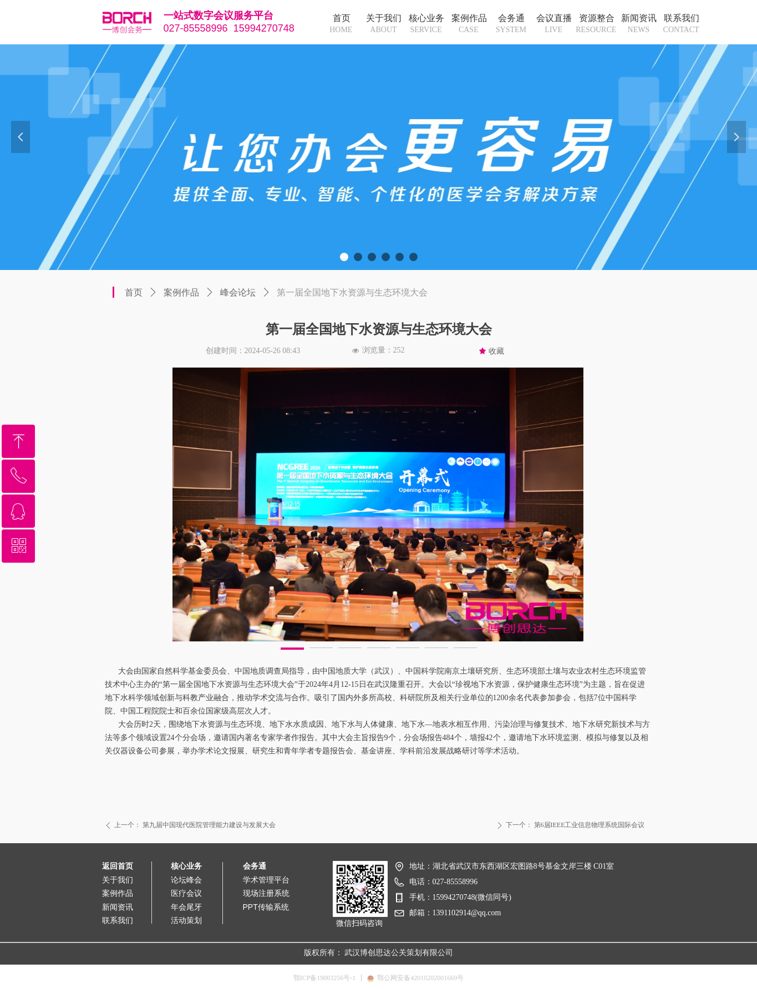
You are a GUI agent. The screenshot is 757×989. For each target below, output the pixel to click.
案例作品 (181, 292)
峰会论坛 (238, 292)
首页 (134, 292)
